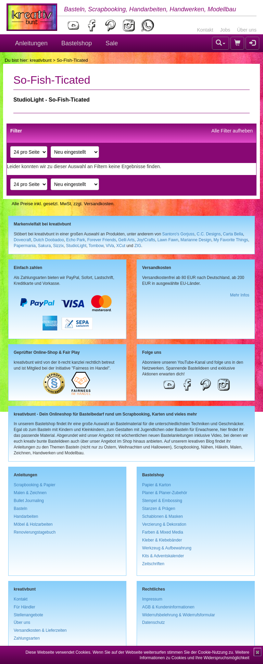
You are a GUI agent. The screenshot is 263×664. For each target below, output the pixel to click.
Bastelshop (76, 43)
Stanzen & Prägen (158, 508)
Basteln (20, 508)
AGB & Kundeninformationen (168, 607)
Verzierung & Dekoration (164, 524)
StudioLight (76, 245)
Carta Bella (233, 234)
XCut (120, 245)
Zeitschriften (153, 563)
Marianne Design (195, 239)
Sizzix (58, 245)
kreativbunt (41, 60)
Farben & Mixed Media (162, 532)
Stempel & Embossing (162, 500)
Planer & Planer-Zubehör (164, 492)
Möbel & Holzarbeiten (33, 524)
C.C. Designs (209, 234)
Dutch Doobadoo (49, 239)
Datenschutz (153, 622)
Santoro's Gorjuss (178, 234)
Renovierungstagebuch (34, 532)
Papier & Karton (156, 484)
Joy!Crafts (146, 239)
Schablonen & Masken (162, 516)
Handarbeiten (26, 516)
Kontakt (205, 30)
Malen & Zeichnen (30, 492)
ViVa (110, 245)
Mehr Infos (239, 295)
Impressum (152, 599)
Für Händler (24, 607)
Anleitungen (31, 43)
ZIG (137, 245)
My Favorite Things (231, 239)
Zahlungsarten (27, 638)
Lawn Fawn (168, 239)
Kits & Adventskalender (163, 556)
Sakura (44, 245)
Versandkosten (98, 203)
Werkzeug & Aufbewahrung (166, 548)
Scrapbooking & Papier (34, 484)
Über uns (246, 30)
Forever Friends (101, 239)
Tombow (96, 245)
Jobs (225, 30)
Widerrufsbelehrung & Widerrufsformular (178, 615)
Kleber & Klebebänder (162, 540)
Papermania (25, 245)
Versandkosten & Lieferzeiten (40, 630)
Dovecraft (22, 239)
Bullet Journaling (29, 500)
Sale (111, 43)
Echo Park (75, 239)
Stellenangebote (28, 615)
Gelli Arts (126, 239)
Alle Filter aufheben (232, 130)
